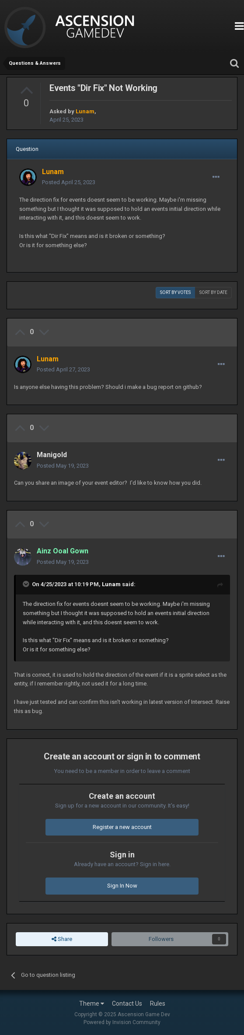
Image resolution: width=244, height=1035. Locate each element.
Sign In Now (122, 885)
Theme (91, 1003)
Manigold (52, 455)
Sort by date (213, 292)
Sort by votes (175, 292)
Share (62, 939)
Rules (157, 1003)
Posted (68, 182)
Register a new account (122, 827)
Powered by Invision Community (122, 1022)
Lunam (111, 584)
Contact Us (127, 1003)
